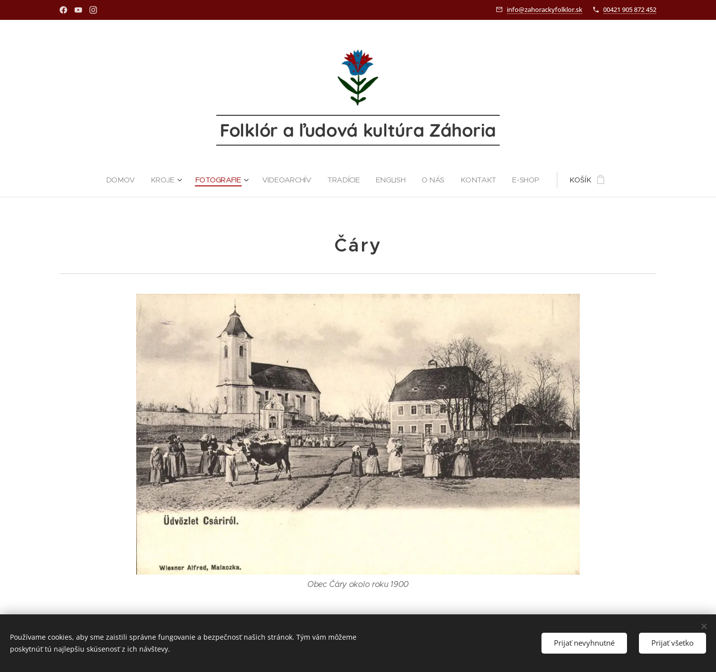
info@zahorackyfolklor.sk (544, 9)
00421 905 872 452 (629, 9)
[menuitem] (120, 180)
